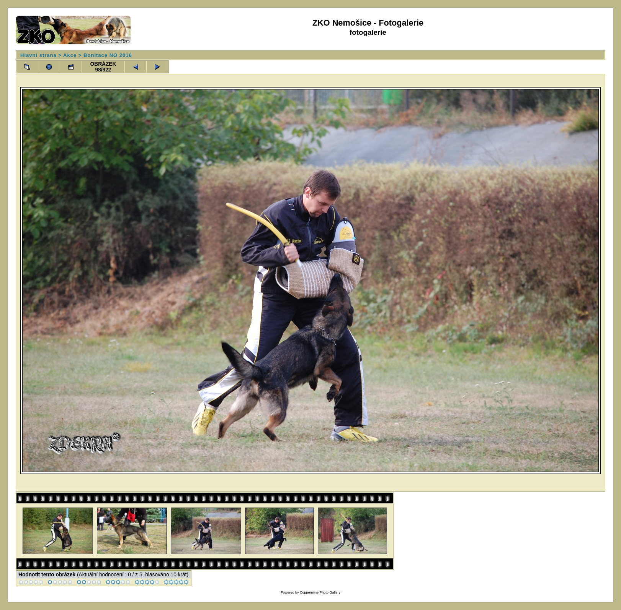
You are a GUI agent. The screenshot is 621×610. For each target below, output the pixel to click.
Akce (70, 55)
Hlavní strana (38, 55)
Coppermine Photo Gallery (320, 592)
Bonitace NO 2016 (107, 55)
